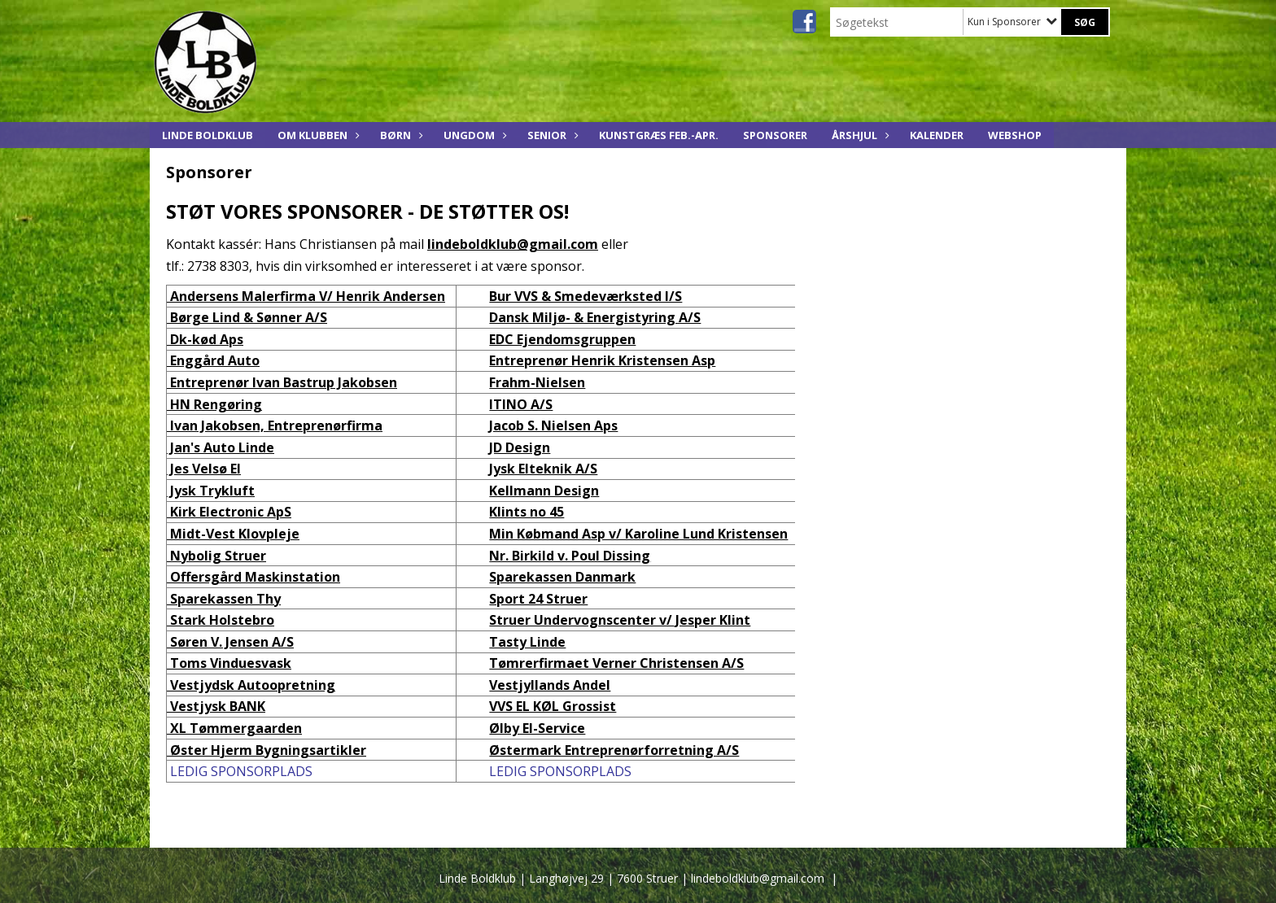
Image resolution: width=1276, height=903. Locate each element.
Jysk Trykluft (211, 490)
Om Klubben (316, 135)
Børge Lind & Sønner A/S (247, 317)
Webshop (1015, 135)
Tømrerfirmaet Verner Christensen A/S (616, 663)
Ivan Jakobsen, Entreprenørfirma (274, 425)
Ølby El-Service (537, 728)
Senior (551, 135)
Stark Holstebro (220, 620)
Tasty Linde (527, 642)
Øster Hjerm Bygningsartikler (266, 750)
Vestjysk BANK (216, 706)
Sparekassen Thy (224, 599)
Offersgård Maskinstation (253, 577)
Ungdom (473, 135)
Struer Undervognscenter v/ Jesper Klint (619, 620)
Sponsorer (775, 135)
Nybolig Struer (216, 556)
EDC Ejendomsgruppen (562, 339)
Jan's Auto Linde (220, 447)
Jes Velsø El (204, 469)
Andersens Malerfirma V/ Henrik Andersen (306, 296)
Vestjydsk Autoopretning (251, 685)
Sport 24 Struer (538, 599)
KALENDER (937, 135)
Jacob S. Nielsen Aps (553, 425)
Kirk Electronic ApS (229, 512)
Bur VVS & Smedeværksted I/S (585, 296)
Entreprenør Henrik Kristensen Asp (602, 360)
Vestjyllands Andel (549, 685)
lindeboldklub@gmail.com (512, 244)
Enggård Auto (213, 360)
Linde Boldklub (207, 135)
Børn (399, 135)
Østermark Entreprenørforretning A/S (614, 750)
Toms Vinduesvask (229, 663)
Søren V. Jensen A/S (230, 642)
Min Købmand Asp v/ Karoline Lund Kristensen (638, 534)
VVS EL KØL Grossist (552, 706)
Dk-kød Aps (205, 339)
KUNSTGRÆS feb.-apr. (659, 135)
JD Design (519, 447)
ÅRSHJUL (858, 135)
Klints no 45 (526, 512)
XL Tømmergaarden (234, 728)
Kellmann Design (544, 490)
